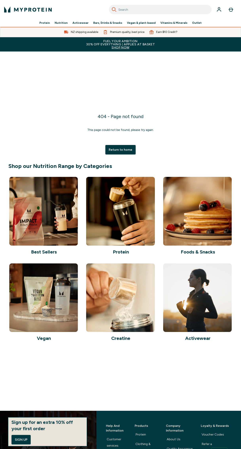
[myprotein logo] (28, 9)
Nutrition (61, 23)
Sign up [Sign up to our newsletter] (21, 439)
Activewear (80, 23)
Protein (44, 23)
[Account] (219, 9)
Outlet (197, 23)
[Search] (114, 9)
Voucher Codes (213, 434)
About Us (173, 439)
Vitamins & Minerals (173, 23)
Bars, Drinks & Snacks (107, 23)
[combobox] (160, 9)
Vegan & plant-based (141, 23)
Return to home (120, 150)
